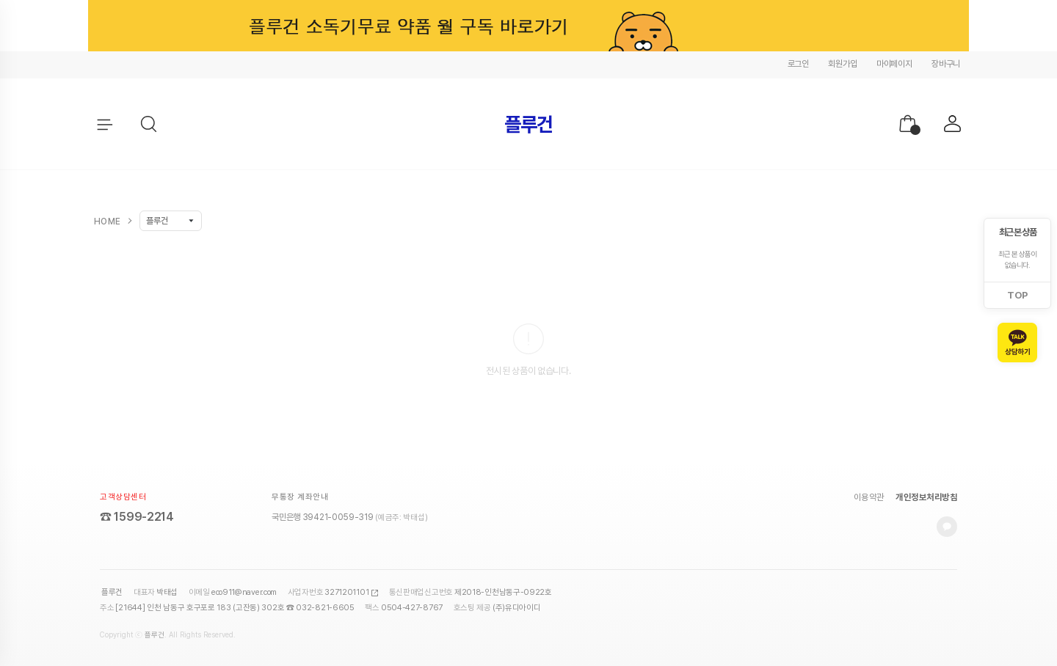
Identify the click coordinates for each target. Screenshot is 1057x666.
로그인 (798, 64)
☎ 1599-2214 (137, 517)
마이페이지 (894, 64)
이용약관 (869, 497)
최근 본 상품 (1017, 232)
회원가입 (842, 64)
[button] (150, 125)
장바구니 (945, 64)
